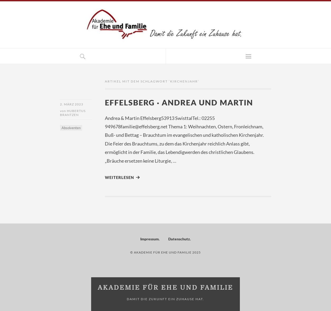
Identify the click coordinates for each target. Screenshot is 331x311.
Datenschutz (179, 239)
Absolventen (71, 128)
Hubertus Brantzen (73, 113)
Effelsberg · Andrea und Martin (179, 102)
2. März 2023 (71, 104)
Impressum (149, 239)
